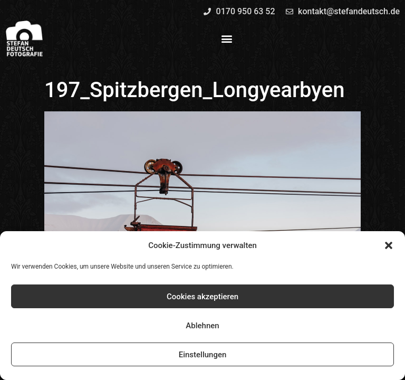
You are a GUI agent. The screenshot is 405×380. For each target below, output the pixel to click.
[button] (388, 245)
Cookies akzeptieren (202, 296)
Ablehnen (202, 325)
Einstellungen (203, 354)
